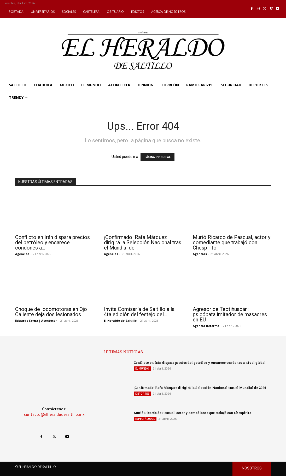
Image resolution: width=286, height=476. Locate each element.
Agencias (22, 254)
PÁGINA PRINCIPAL (157, 157)
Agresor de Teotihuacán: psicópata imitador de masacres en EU (230, 314)
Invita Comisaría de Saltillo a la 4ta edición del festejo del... (139, 312)
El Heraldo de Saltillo (120, 320)
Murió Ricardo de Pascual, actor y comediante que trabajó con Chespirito (231, 242)
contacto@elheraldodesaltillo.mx (54, 414)
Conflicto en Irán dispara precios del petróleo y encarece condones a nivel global (199, 362)
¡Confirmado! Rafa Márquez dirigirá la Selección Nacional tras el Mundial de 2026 (200, 388)
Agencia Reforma (206, 326)
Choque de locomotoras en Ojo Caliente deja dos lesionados (51, 312)
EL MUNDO (142, 368)
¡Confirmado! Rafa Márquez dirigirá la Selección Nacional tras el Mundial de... (142, 242)
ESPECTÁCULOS (145, 419)
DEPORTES (142, 393)
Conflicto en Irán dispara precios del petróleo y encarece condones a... (52, 242)
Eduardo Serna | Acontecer (36, 320)
